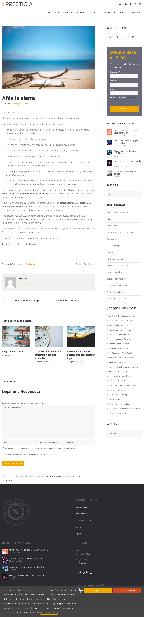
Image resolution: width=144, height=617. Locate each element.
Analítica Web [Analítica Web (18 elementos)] (114, 316)
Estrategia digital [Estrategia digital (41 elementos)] (115, 344)
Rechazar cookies (127, 591)
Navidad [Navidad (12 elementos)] (112, 372)
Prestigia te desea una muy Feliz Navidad (127, 162)
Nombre (113, 80)
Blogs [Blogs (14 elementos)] (135, 316)
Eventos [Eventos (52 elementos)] (127, 344)
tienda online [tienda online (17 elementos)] (113, 409)
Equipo (78, 534)
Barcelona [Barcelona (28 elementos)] (126, 316)
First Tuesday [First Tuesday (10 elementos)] (114, 353)
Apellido (113, 89)
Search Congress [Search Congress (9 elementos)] (132, 386)
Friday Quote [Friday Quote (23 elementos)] (127, 353)
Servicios (79, 527)
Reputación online (114, 272)
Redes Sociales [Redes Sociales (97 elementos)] (115, 381)
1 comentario (26, 104)
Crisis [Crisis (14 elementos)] (130, 325)
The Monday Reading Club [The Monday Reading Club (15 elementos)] (119, 404)
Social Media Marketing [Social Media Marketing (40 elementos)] (118, 395)
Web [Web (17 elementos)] (119, 413)
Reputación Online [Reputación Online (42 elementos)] (116, 386)
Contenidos (112, 226)
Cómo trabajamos (83, 520)
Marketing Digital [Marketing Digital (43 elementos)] (115, 367)
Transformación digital (116, 299)
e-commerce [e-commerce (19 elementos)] (126, 330)
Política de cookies (49, 612)
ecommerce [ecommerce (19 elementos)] (124, 335)
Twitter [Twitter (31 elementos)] (111, 413)
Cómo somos (81, 514)
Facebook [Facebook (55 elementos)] (112, 348)
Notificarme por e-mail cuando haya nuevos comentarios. (25, 454)
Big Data (110, 219)
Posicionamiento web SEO (118, 265)
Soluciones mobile (114, 292)
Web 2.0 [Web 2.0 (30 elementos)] (127, 413)
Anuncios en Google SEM (117, 212)
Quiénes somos (81, 507)
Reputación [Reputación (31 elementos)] (128, 381)
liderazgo (20, 264)
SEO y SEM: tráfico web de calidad (125, 172)
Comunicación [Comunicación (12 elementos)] (126, 321)
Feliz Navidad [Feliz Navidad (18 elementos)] (124, 348)
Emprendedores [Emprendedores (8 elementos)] (115, 339)
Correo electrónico (117, 71)
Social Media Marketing (117, 285)
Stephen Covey (31, 264)
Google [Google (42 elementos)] (123, 358)
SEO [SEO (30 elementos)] (110, 390)
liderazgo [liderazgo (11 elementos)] (112, 362)
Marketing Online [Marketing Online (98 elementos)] (131, 367)
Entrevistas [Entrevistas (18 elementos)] (128, 339)
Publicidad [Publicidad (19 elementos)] (127, 376)
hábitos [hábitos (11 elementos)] (132, 358)
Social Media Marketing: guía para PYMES (126, 142)
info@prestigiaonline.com (86, 563)
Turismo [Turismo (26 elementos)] (124, 409)
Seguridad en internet (116, 279)
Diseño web (112, 239)
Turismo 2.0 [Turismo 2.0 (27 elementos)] (135, 409)
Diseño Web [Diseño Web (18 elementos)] (113, 330)
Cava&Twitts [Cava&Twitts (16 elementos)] (113, 321)
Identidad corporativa (116, 259)
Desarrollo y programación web (120, 232)
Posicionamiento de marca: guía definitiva (127, 152)
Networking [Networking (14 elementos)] (122, 372)
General (91, 264)
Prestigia (23, 278)
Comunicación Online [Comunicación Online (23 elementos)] (117, 325)
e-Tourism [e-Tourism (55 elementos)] (112, 335)
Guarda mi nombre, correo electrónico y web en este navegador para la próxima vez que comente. (41, 449)
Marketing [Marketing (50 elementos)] (122, 362)
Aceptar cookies (98, 591)
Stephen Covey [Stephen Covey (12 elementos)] (114, 399)
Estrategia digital (114, 246)
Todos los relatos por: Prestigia (30, 283)
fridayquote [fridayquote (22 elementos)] (113, 358)
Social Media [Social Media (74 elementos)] (120, 390)
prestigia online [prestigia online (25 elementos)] (114, 376)
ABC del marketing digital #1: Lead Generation (126, 131)
